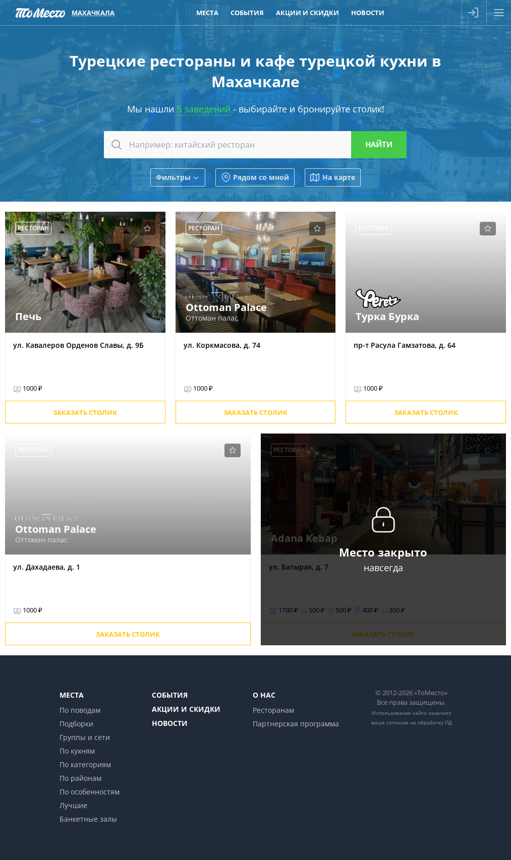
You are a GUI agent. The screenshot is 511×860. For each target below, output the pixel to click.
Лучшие (73, 805)
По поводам (80, 710)
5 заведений (204, 109)
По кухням (77, 751)
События (170, 695)
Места (72, 695)
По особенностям (90, 791)
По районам (80, 778)
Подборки (76, 723)
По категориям (85, 764)
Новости (170, 723)
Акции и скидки (186, 709)
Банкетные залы (88, 819)
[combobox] (255, 144)
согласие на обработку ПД (419, 722)
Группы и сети (85, 737)
